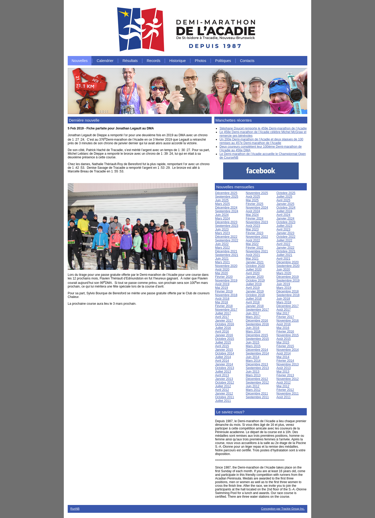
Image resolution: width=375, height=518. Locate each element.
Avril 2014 (222, 361)
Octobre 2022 (286, 237)
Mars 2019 (284, 288)
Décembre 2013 (257, 364)
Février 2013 (285, 375)
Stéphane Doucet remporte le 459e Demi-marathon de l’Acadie (263, 128)
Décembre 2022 (226, 237)
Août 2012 (284, 382)
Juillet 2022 (284, 240)
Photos (200, 61)
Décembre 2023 (226, 222)
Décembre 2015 (257, 335)
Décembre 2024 (226, 207)
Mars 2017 (253, 317)
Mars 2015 (253, 346)
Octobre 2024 (286, 207)
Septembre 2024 (226, 211)
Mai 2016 (283, 328)
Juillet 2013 (223, 371)
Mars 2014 (253, 361)
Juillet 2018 (254, 299)
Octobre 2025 (286, 193)
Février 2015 (285, 346)
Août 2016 (284, 324)
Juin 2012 (252, 386)
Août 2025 (253, 196)
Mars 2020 (284, 273)
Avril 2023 (283, 229)
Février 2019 (224, 291)
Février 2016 (285, 331)
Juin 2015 (252, 342)
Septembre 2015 (257, 339)
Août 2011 (284, 397)
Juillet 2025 (284, 196)
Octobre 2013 (224, 368)
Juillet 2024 (284, 211)
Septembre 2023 (226, 226)
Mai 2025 (252, 200)
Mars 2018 (284, 302)
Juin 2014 (252, 357)
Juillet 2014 (223, 357)
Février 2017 (285, 317)
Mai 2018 (221, 302)
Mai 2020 (221, 273)
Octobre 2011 (224, 397)
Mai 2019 (221, 288)
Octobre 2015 (224, 339)
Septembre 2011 (257, 397)
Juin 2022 (222, 244)
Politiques (223, 61)
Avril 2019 (253, 288)
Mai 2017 (283, 313)
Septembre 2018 (288, 295)
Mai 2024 (252, 215)
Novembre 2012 (288, 379)
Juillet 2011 (223, 401)
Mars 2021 (222, 262)
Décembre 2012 (257, 379)
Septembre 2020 (288, 266)
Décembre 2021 (226, 251)
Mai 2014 (283, 357)
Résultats (130, 61)
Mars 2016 (253, 331)
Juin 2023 (222, 229)
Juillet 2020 (254, 269)
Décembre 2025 (226, 193)
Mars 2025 (222, 204)
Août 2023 (253, 226)
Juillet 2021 (284, 255)
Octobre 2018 (255, 295)
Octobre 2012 (224, 382)
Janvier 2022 (286, 247)
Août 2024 (253, 211)
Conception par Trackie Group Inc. (283, 508)
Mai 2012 (283, 386)
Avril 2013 (222, 375)
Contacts (247, 61)
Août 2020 (222, 269)
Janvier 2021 (255, 262)
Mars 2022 (222, 247)
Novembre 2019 (226, 280)
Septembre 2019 (288, 280)
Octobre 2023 (286, 222)
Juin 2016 (252, 328)
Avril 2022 (283, 244)
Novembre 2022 (257, 237)
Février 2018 (224, 306)
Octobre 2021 (286, 251)
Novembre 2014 (288, 350)
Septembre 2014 (257, 353)
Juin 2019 (283, 284)
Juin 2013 (252, 371)
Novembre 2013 (288, 364)
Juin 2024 (222, 215)
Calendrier (105, 61)
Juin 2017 (252, 313)
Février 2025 (254, 204)
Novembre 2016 (288, 320)
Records (153, 61)
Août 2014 (284, 353)
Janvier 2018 (255, 306)
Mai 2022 (252, 244)
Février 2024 (254, 218)
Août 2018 (222, 299)
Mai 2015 (283, 342)
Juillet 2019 (254, 284)
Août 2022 (253, 240)
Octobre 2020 (255, 266)
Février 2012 (285, 390)
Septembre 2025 (226, 196)
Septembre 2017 (257, 309)
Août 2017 (284, 309)
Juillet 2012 (223, 386)
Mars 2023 (222, 233)
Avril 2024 (283, 215)
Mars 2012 (253, 390)
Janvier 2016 (224, 335)
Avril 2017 (222, 317)
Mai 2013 (283, 371)
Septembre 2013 (257, 368)
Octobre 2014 (224, 353)
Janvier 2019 (255, 291)
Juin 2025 (222, 200)
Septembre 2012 (257, 382)
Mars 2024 (222, 218)
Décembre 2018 (288, 291)
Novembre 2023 (257, 222)
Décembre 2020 (288, 262)
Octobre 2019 (255, 280)
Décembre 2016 (257, 320)
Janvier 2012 (224, 393)
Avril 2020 (253, 273)
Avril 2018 (253, 302)
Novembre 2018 (226, 295)
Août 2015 (284, 339)
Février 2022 (254, 247)
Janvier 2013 (224, 379)
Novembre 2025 (257, 193)
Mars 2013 (253, 375)
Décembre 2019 (288, 277)
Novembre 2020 (226, 266)
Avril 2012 (222, 390)
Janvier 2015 (224, 350)
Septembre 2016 (257, 324)
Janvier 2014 (224, 364)
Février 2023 (254, 233)
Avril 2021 (283, 258)
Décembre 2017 (288, 306)
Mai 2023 (252, 229)
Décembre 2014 (257, 350)
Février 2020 (224, 277)
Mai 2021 (252, 258)
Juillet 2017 (223, 313)
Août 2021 (253, 255)
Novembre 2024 (257, 207)
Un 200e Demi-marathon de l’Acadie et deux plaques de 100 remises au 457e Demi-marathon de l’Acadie (261, 141)
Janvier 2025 (286, 204)
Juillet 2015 (223, 342)
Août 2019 (222, 284)
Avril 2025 (283, 200)
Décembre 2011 (257, 393)
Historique (177, 61)
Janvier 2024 (286, 218)
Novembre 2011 (288, 393)
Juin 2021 (222, 258)
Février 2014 (285, 361)
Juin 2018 (283, 299)
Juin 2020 (283, 269)
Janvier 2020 (255, 277)
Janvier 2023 (286, 233)
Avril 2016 (222, 331)
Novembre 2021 (257, 251)
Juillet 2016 (223, 328)
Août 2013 (284, 368)
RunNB (74, 508)
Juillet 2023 (284, 226)
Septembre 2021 (226, 255)
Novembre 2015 (288, 335)
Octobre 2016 (224, 324)
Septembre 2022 (226, 240)
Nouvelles (80, 61)
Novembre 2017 (226, 309)
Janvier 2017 (224, 320)
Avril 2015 (222, 346)
